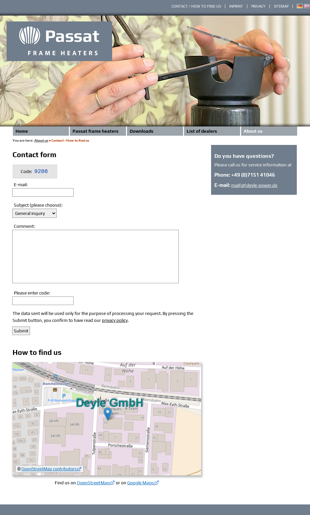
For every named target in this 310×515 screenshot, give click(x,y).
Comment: (24, 226)
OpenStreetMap (93, 482)
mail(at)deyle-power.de (254, 185)
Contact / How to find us (196, 6)
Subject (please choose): (38, 205)
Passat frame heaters (95, 131)
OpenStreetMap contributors (49, 468)
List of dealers (202, 131)
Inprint (236, 6)
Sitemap (281, 6)
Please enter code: (32, 292)
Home (21, 131)
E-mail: (20, 184)
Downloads (141, 131)
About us (253, 131)
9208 (41, 171)
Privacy (258, 6)
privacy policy (115, 320)
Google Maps (140, 482)
